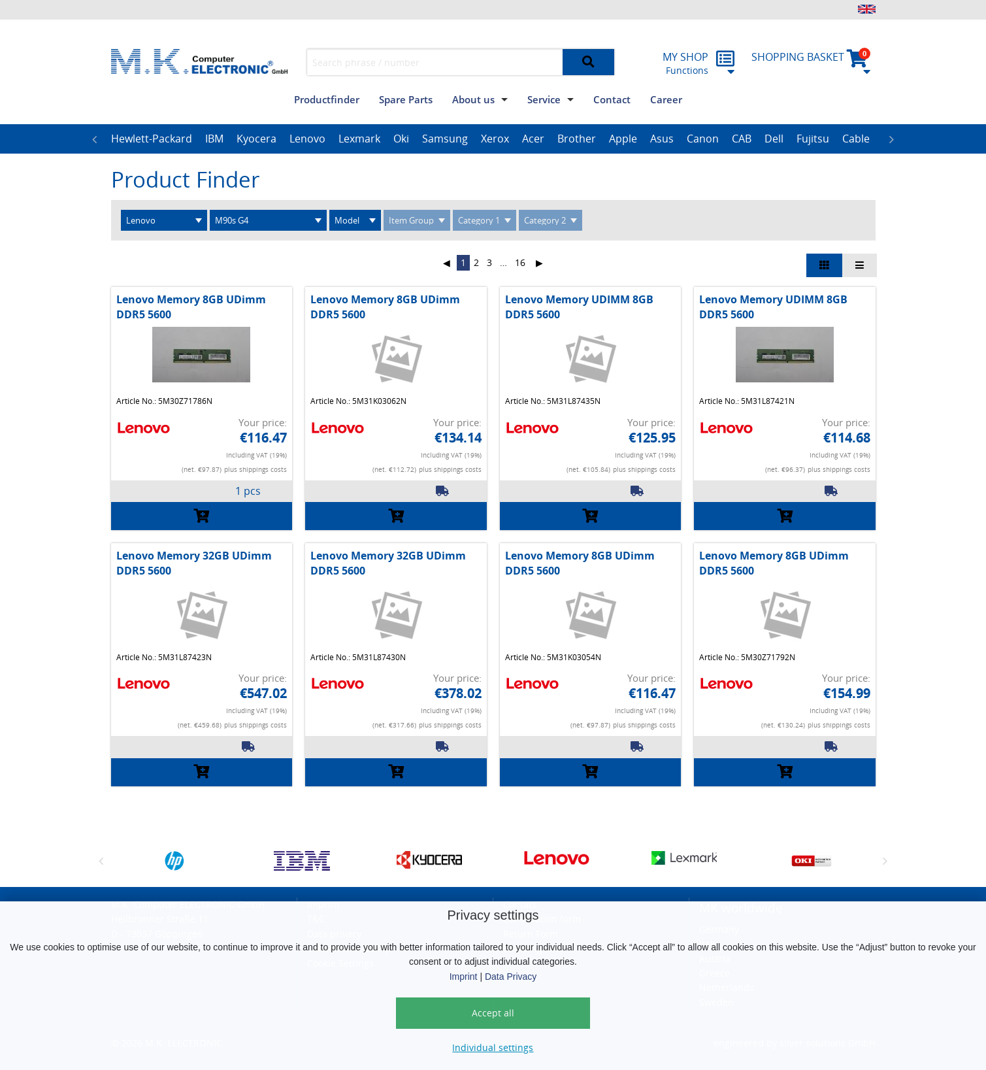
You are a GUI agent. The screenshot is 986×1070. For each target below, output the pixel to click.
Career (666, 99)
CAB (741, 138)
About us (473, 99)
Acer (533, 138)
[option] (152, 139)
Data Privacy (510, 976)
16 (520, 262)
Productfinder (326, 99)
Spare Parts (406, 99)
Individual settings (492, 1047)
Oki (401, 138)
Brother (576, 138)
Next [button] (891, 139)
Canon (703, 138)
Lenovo (307, 138)
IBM (214, 138)
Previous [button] (94, 139)
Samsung (445, 138)
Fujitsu (813, 138)
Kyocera (256, 138)
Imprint (464, 976)
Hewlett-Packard (151, 138)
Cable (856, 138)
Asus (662, 138)
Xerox (495, 138)
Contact (612, 99)
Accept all (493, 1013)
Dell (773, 138)
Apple (623, 138)
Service (544, 99)
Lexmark (359, 138)
